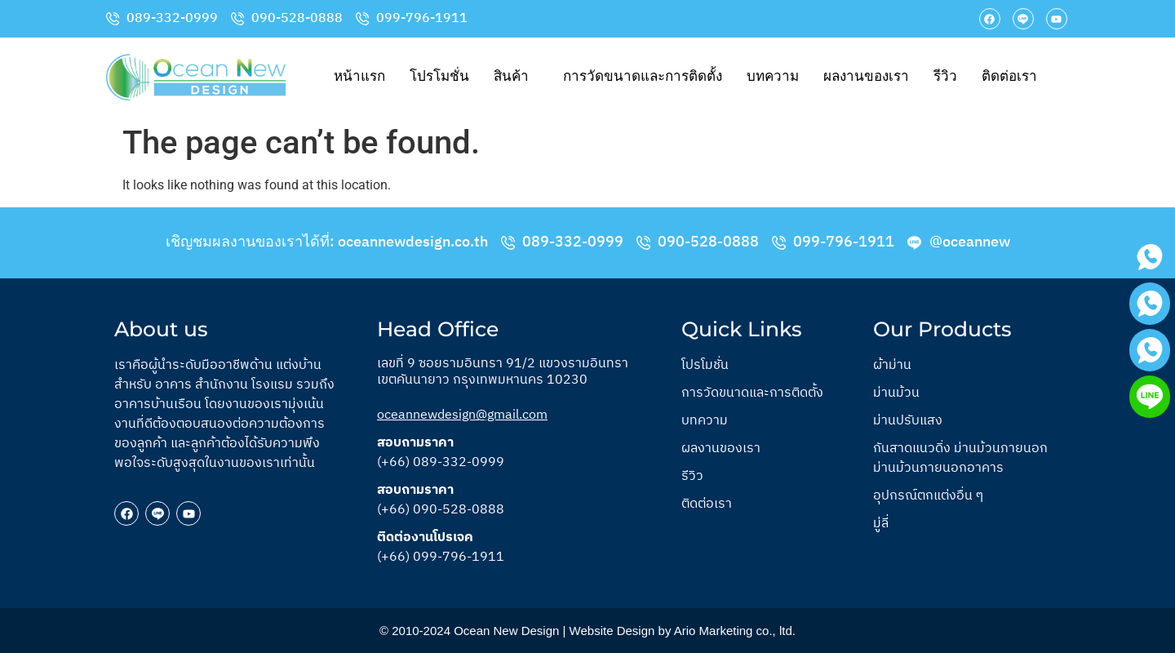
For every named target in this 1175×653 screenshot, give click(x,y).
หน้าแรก (359, 76)
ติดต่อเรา (1009, 76)
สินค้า (511, 76)
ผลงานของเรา (866, 76)
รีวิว (945, 76)
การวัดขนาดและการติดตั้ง (642, 76)
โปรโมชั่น (439, 76)
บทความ (773, 76)
